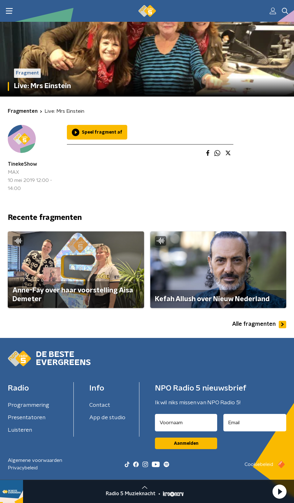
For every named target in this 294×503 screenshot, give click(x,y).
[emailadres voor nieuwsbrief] (254, 422)
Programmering (28, 405)
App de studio (107, 417)
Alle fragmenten (259, 324)
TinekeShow (22, 164)
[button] (279, 491)
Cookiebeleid (259, 464)
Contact (99, 405)
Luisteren (20, 430)
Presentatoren (26, 417)
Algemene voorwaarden (35, 460)
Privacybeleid (23, 467)
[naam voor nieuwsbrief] (186, 422)
